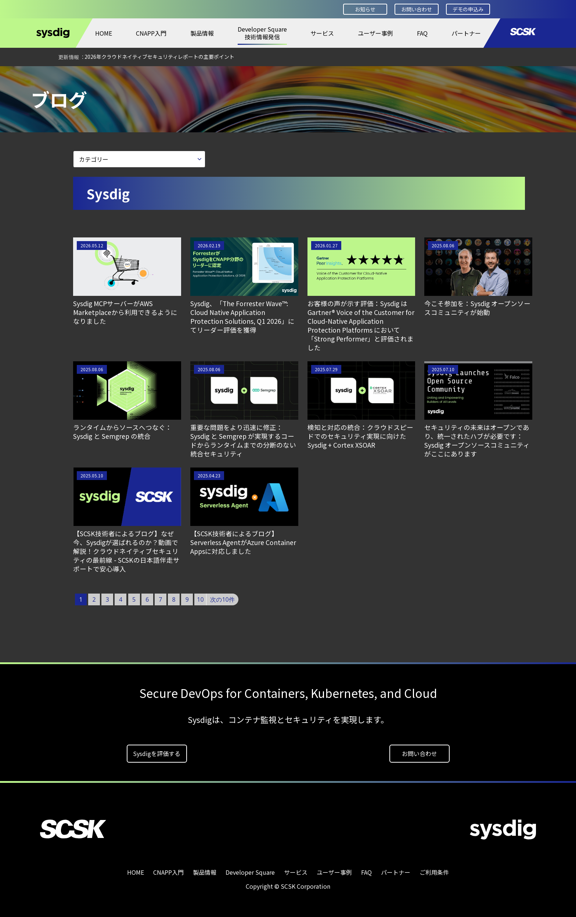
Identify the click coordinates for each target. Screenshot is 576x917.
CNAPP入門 (151, 33)
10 (200, 599)
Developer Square (61, 76)
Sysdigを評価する (156, 753)
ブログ (106, 76)
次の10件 (222, 599)
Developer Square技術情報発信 (262, 33)
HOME (103, 33)
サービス (322, 33)
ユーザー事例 (375, 33)
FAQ (422, 33)
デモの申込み (468, 9)
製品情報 (202, 33)
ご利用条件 (434, 872)
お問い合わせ (416, 9)
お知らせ (365, 9)
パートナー (466, 33)
